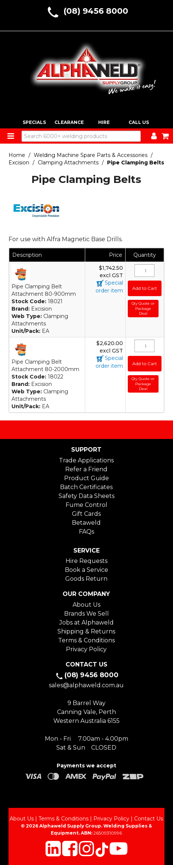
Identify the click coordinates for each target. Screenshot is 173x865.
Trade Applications (86, 460)
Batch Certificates (86, 487)
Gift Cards (86, 513)
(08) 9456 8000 (95, 11)
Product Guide (86, 478)
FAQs (86, 531)
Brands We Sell (86, 613)
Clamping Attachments (68, 162)
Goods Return (86, 578)
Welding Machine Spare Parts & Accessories (90, 155)
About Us (86, 604)
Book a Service (86, 569)
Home (17, 155)
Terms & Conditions (86, 640)
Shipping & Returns (86, 631)
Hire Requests (86, 560)
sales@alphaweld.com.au (86, 685)
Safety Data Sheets (86, 495)
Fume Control (86, 504)
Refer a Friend (86, 469)
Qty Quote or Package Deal (143, 308)
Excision (19, 162)
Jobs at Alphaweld (86, 622)
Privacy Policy (86, 649)
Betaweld (86, 522)
